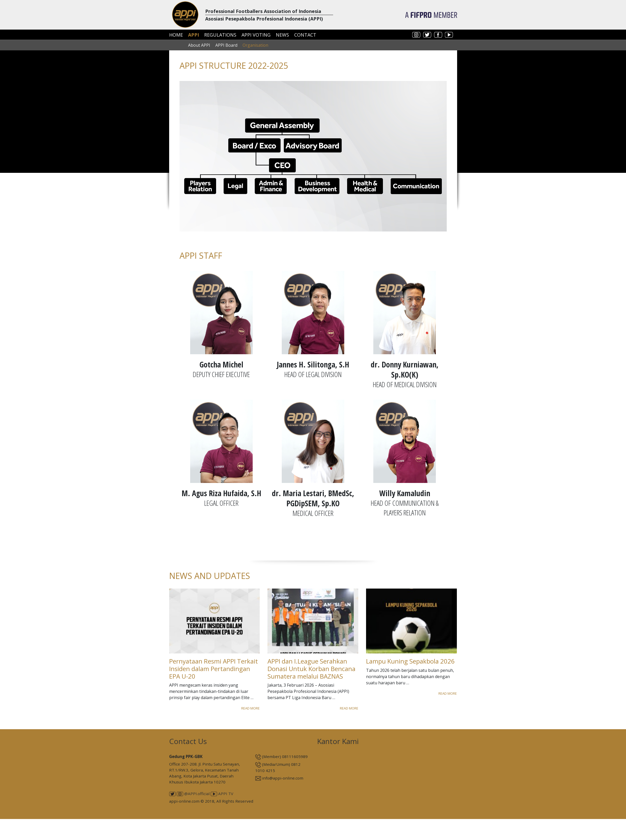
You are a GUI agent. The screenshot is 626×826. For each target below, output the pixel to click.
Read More (250, 708)
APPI (193, 35)
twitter (427, 35)
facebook (438, 35)
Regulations (220, 35)
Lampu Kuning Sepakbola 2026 (410, 661)
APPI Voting (256, 35)
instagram (416, 35)
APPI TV (222, 793)
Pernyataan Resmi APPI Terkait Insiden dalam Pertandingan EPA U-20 (213, 668)
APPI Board (226, 45)
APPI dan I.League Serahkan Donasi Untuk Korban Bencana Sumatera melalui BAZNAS (311, 668)
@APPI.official (193, 793)
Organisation (255, 45)
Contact (305, 35)
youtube (449, 35)
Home (176, 35)
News (282, 35)
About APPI (199, 45)
